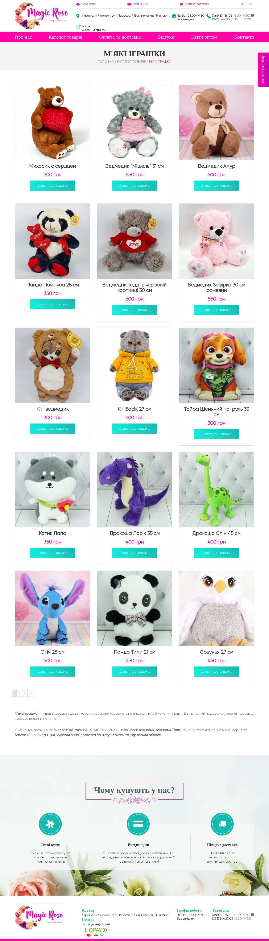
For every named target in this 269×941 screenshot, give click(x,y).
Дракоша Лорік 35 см (134, 533)
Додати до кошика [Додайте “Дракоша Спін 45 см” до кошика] (216, 553)
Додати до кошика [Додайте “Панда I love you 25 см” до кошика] (52, 304)
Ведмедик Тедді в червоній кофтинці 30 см (134, 287)
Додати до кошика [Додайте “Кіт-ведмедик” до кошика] (52, 428)
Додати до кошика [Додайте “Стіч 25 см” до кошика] (52, 671)
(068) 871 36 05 (222, 15)
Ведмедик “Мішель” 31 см (134, 166)
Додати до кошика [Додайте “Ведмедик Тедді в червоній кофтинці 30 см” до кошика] (134, 310)
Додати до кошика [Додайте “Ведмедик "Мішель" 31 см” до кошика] (134, 185)
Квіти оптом (204, 37)
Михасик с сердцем (52, 166)
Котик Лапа (52, 533)
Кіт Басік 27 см (134, 409)
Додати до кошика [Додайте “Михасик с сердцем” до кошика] (52, 185)
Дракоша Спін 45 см (216, 533)
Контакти (244, 37)
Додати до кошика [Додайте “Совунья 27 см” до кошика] (216, 671)
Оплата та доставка (120, 37)
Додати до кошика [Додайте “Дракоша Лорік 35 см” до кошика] (134, 553)
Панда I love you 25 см (52, 285)
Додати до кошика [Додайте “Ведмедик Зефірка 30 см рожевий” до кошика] (216, 310)
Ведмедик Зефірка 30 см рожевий (216, 287)
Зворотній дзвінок (263, 69)
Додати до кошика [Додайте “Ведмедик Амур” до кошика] (216, 185)
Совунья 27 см (216, 652)
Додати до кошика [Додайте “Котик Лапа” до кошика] (52, 553)
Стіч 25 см (53, 652)
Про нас (23, 37)
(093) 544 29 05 (222, 19)
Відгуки (165, 37)
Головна (106, 61)
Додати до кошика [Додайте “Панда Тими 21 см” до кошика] (134, 671)
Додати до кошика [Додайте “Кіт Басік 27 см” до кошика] (134, 428)
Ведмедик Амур (216, 166)
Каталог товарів (65, 37)
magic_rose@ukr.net (96, 924)
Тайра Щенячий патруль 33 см (216, 411)
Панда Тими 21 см (134, 652)
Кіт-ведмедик (53, 409)
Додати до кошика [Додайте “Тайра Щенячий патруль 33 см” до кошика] (216, 434)
